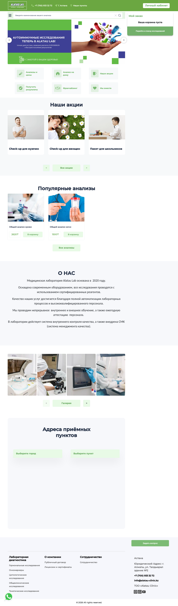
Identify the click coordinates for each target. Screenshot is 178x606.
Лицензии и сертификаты (58, 567)
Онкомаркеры (16, 570)
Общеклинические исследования (19, 585)
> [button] (123, 40)
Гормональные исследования (24, 565)
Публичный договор (55, 562)
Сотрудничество (88, 562)
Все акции (66, 168)
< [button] (9, 40)
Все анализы (66, 247)
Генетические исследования (24, 591)
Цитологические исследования (18, 577)
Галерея (66, 403)
